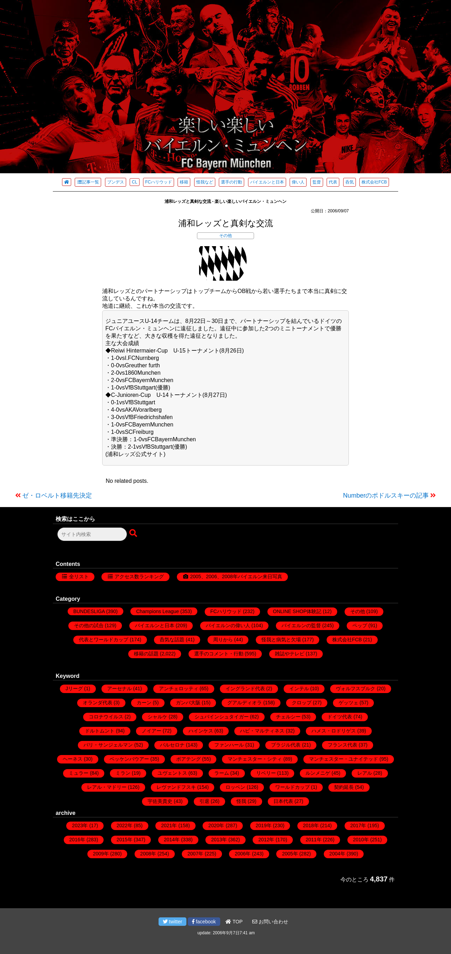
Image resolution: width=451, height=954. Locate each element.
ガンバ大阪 (188, 702)
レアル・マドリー (106, 787)
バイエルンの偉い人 (228, 625)
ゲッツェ (348, 702)
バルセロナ (172, 745)
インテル (299, 688)
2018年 (311, 825)
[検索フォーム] (92, 534)
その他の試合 (89, 625)
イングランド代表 (245, 688)
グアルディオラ (244, 702)
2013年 (219, 839)
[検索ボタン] (133, 533)
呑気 (349, 182)
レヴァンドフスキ (176, 787)
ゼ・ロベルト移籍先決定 (57, 495)
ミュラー (78, 773)
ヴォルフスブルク (355, 688)
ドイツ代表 (339, 716)
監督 (317, 182)
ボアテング (188, 759)
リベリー (266, 773)
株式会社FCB (374, 182)
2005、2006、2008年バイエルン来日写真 (236, 576)
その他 (225, 235)
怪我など (204, 182)
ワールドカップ (292, 787)
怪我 (241, 801)
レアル (364, 773)
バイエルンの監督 (301, 625)
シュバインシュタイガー (221, 716)
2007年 (195, 853)
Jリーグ (74, 688)
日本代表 (283, 801)
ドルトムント (100, 731)
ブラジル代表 (286, 745)
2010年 (361, 839)
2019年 (264, 825)
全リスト (79, 576)
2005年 (290, 853)
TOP (234, 921)
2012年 (266, 839)
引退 (204, 801)
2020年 (216, 825)
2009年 (101, 853)
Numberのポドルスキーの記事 (386, 495)
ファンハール (229, 745)
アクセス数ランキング (139, 576)
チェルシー (288, 716)
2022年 (124, 825)
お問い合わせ (270, 921)
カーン (144, 702)
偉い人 (298, 182)
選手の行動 (231, 182)
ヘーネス (72, 759)
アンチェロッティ (178, 688)
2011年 (314, 839)
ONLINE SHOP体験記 (297, 611)
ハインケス (201, 731)
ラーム (221, 773)
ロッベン (235, 787)
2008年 (148, 853)
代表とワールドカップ (103, 639)
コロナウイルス (106, 716)
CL (134, 182)
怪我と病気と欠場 (281, 639)
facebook (204, 921)
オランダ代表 (97, 702)
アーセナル (119, 688)
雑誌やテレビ (289, 653)
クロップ (301, 702)
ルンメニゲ (317, 773)
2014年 (172, 839)
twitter (172, 921)
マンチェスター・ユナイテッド (343, 759)
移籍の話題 (146, 653)
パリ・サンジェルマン (108, 745)
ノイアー (151, 731)
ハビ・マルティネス (262, 731)
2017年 (358, 825)
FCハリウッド (158, 182)
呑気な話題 (172, 639)
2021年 (169, 825)
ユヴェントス (172, 773)
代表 (333, 182)
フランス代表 (342, 745)
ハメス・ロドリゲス (333, 731)
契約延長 (344, 787)
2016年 (77, 839)
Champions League (157, 611)
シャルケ (157, 716)
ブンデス (115, 182)
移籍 (184, 182)
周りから (223, 639)
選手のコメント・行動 (218, 653)
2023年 (80, 825)
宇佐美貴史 (160, 801)
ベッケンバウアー (129, 759)
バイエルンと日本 (267, 182)
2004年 (337, 853)
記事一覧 (88, 182)
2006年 (243, 853)
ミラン (123, 773)
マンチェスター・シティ (255, 759)
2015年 (124, 839)
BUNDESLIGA (89, 611)
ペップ (359, 625)
